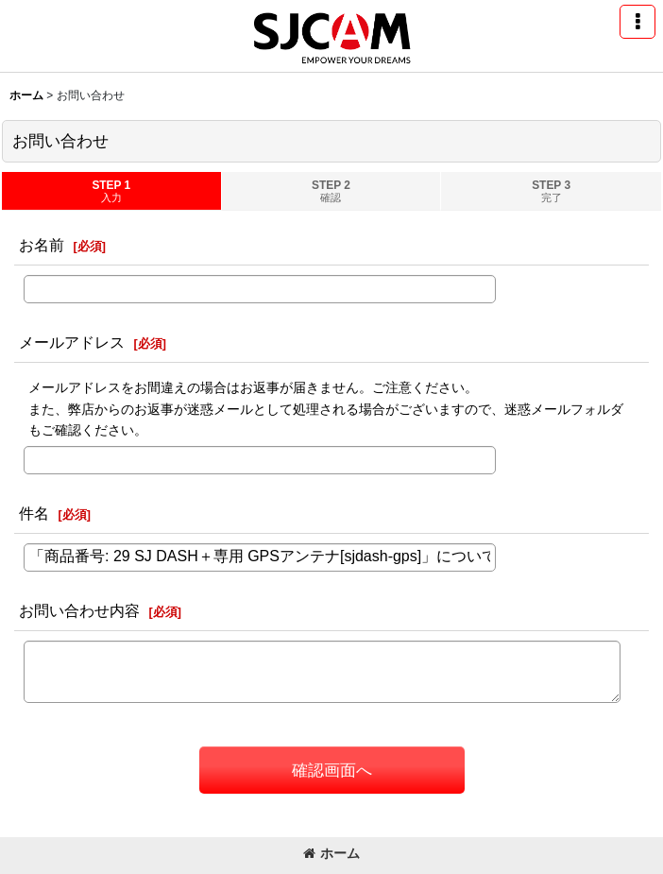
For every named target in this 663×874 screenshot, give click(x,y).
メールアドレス (72, 342)
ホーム (331, 853)
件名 (34, 513)
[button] (637, 22)
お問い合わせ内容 (79, 610)
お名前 (41, 244)
